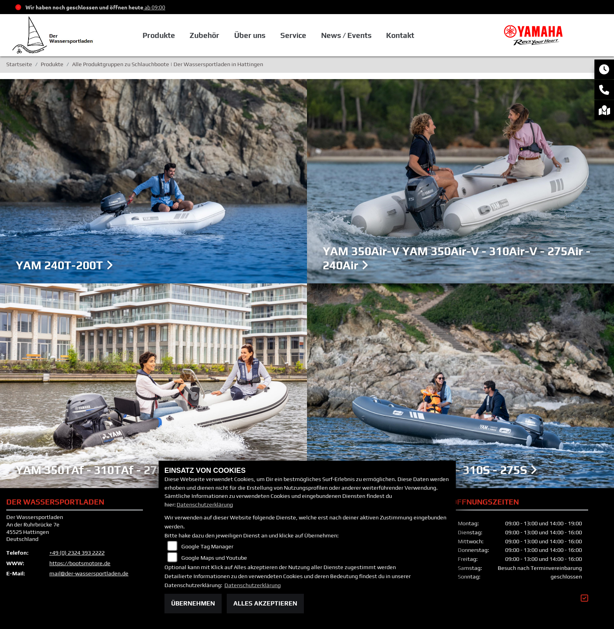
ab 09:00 (154, 7)
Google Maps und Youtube (214, 558)
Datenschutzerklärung (205, 504)
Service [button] (293, 35)
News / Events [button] (346, 35)
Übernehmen (193, 603)
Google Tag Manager (207, 546)
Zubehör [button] (204, 35)
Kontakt (400, 35)
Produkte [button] (159, 35)
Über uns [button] (249, 35)
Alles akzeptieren (265, 603)
